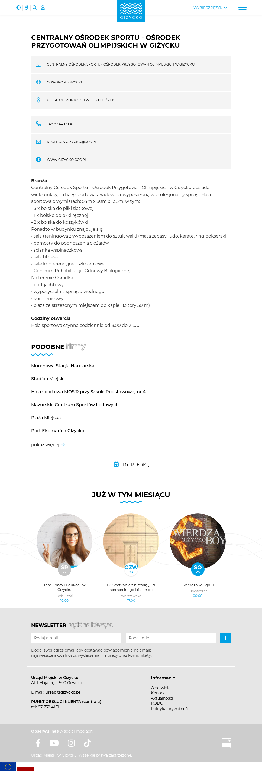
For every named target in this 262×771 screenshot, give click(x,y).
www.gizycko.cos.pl (67, 160)
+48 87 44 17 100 (60, 124)
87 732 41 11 (48, 707)
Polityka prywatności (171, 708)
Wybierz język (207, 8)
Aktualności (162, 698)
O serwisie (160, 687)
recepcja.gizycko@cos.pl (72, 142)
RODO (157, 703)
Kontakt (158, 693)
